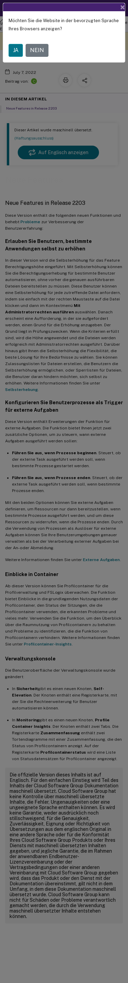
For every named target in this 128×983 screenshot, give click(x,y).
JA (15, 50)
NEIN (37, 50)
